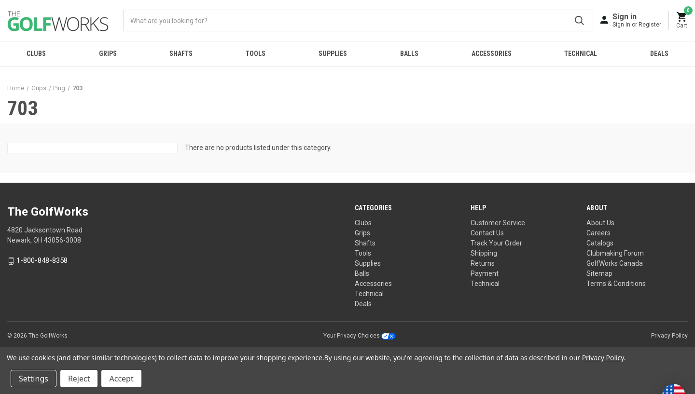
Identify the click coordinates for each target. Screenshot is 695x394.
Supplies (333, 53)
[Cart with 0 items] (682, 20)
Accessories (492, 53)
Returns (483, 263)
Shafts (181, 53)
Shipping (484, 253)
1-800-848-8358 (42, 261)
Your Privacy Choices (359, 335)
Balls (409, 53)
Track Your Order (496, 243)
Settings (33, 378)
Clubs (36, 53)
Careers (598, 233)
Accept (121, 378)
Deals (363, 304)
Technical (580, 53)
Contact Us (487, 233)
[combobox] (358, 20)
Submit (579, 20)
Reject (79, 378)
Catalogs (599, 243)
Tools (255, 53)
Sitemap (599, 273)
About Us (600, 223)
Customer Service (498, 223)
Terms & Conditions (616, 283)
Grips (108, 53)
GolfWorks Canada (614, 263)
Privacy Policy (669, 335)
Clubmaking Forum (615, 253)
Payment (485, 273)
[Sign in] (636, 20)
